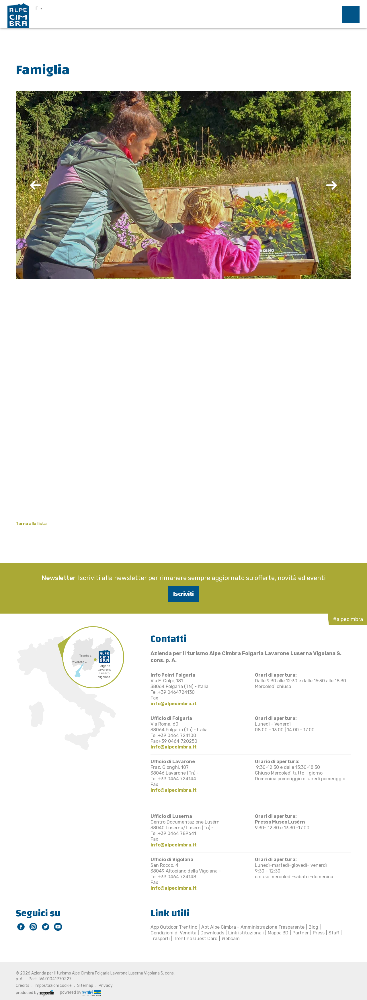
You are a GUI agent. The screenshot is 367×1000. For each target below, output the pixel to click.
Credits (22, 985)
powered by (80, 992)
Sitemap (85, 985)
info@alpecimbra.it (174, 703)
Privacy (106, 985)
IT (36, 8)
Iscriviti (183, 594)
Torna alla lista (31, 523)
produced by (35, 993)
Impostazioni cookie (53, 985)
